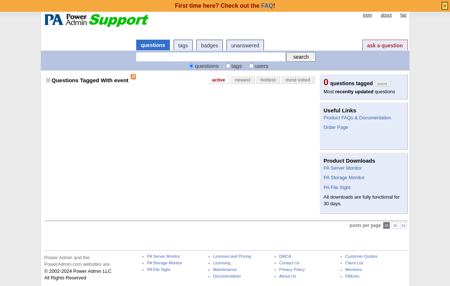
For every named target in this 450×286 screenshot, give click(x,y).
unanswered (245, 45)
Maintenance (225, 270)
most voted (298, 80)
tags (183, 45)
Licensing (222, 263)
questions (153, 45)
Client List (354, 263)
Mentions (353, 270)
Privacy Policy (292, 270)
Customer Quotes (361, 256)
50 (404, 225)
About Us (287, 276)
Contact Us (289, 263)
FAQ (267, 6)
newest (242, 80)
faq (403, 15)
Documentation (227, 276)
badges (209, 45)
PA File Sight (337, 187)
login (367, 15)
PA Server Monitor (343, 168)
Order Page (336, 127)
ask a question (385, 45)
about (386, 15)
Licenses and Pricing (232, 256)
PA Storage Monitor (344, 177)
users (261, 66)
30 (395, 225)
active (218, 80)
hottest (268, 80)
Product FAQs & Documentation (357, 117)
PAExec (352, 276)
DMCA (285, 256)
